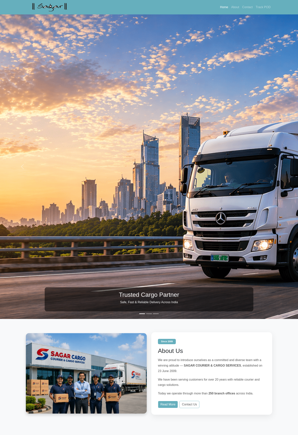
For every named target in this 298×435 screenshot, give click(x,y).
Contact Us (189, 404)
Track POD (263, 7)
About (235, 7)
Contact (247, 7)
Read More (167, 404)
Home (224, 7)
